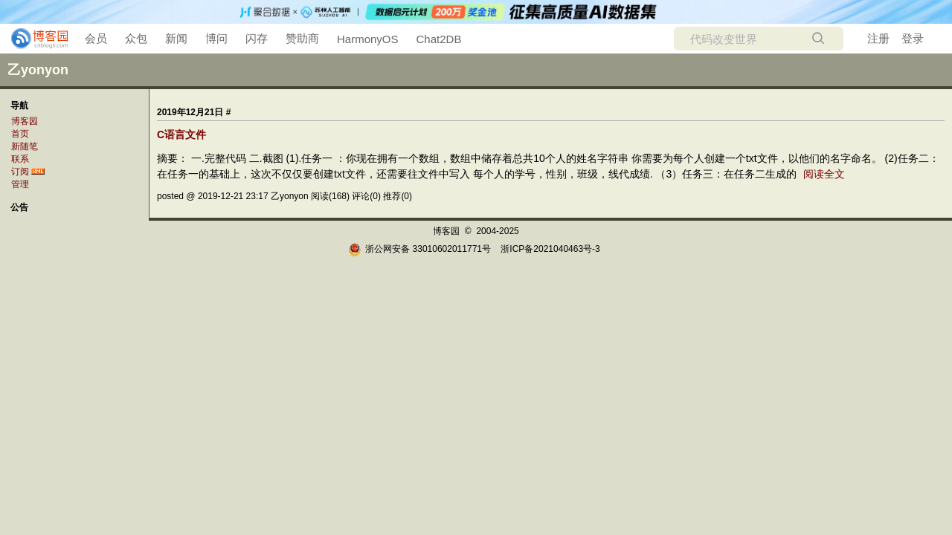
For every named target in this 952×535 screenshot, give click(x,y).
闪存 (256, 38)
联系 (20, 159)
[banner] (33, 38)
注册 (878, 38)
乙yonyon (37, 69)
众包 (136, 38)
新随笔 (24, 146)
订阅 (20, 171)
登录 (912, 38)
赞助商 (302, 38)
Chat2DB (439, 39)
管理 (20, 184)
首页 (20, 134)
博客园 (24, 121)
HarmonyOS (368, 39)
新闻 (176, 38)
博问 (216, 38)
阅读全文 (824, 174)
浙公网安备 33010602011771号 (419, 249)
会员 (96, 38)
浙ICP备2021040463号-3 (550, 249)
